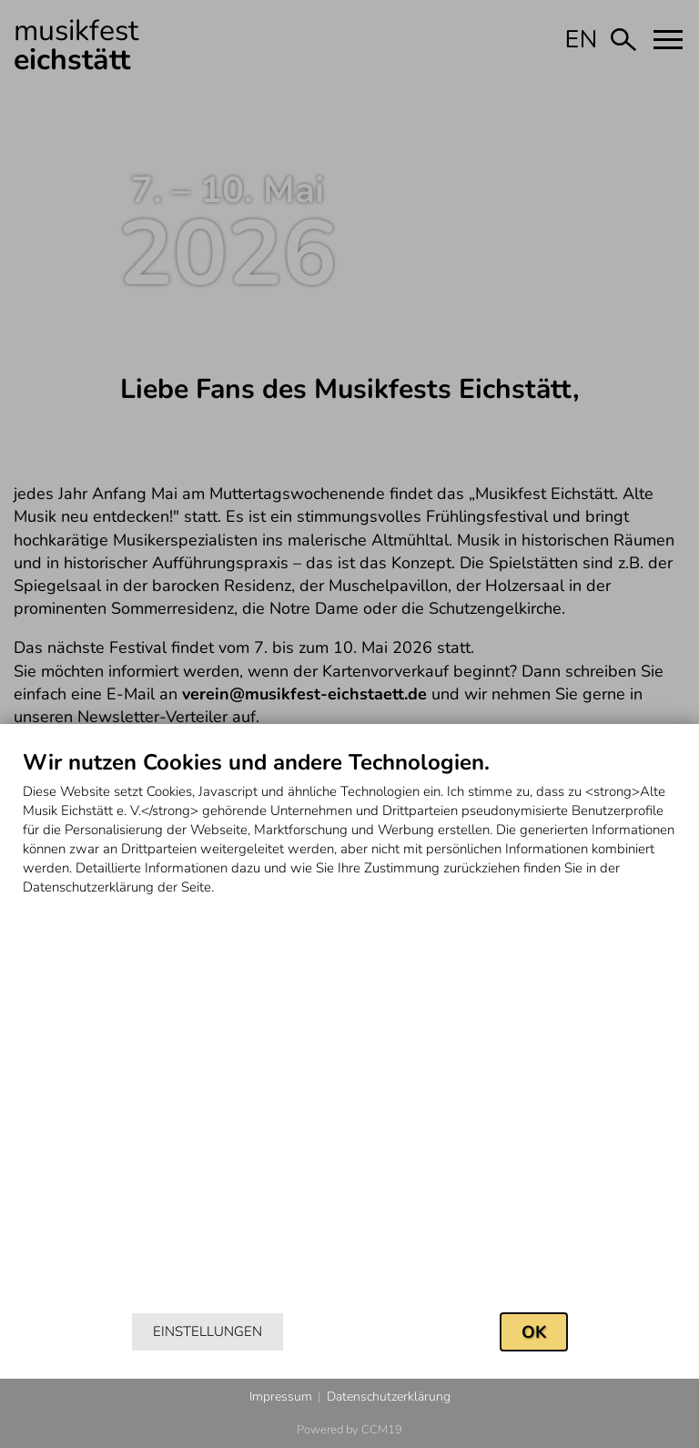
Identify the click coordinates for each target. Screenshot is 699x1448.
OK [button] (534, 1332)
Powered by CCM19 (349, 1430)
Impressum (280, 1396)
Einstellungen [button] (207, 1331)
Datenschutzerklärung (389, 1396)
